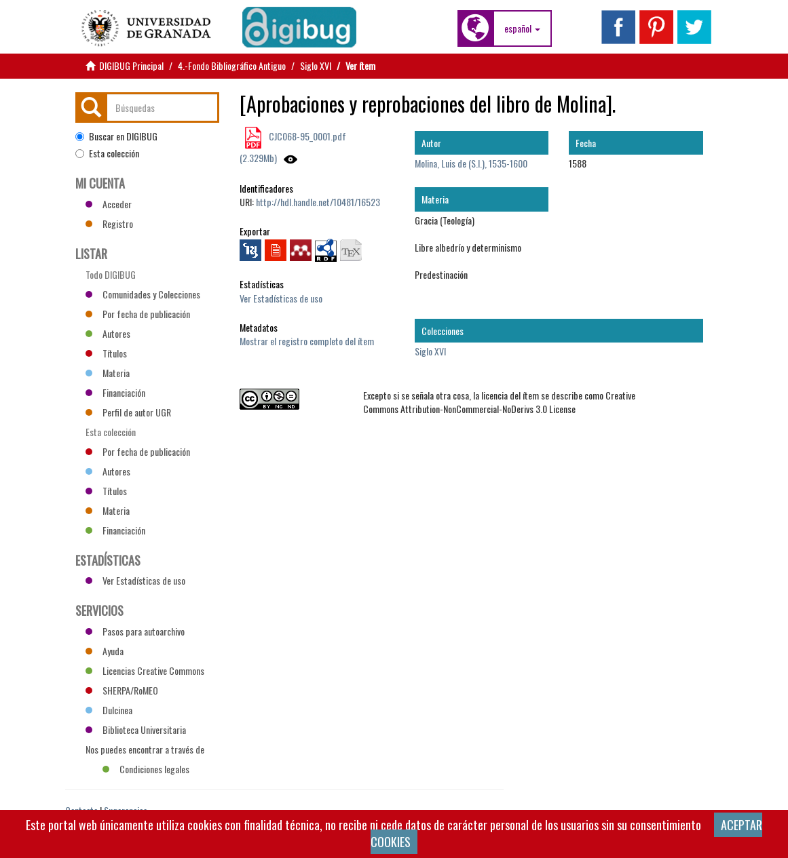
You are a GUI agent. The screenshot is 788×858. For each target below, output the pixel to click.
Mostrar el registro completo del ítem (307, 341)
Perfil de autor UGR (128, 412)
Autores (108, 333)
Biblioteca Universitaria (136, 729)
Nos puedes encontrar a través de (145, 751)
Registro (109, 223)
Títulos (106, 353)
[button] (522, 28)
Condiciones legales (145, 769)
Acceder (109, 204)
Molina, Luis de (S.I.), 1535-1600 (471, 163)
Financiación (115, 392)
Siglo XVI (315, 65)
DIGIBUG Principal (131, 65)
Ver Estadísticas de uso (281, 298)
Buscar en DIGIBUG (116, 136)
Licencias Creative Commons (145, 670)
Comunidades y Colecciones (143, 294)
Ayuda (105, 651)
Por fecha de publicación (138, 314)
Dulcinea (109, 710)
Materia (108, 373)
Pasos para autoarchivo (135, 631)
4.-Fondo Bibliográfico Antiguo (232, 65)
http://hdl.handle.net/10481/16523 (318, 202)
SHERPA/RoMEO (122, 690)
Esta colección (107, 153)
